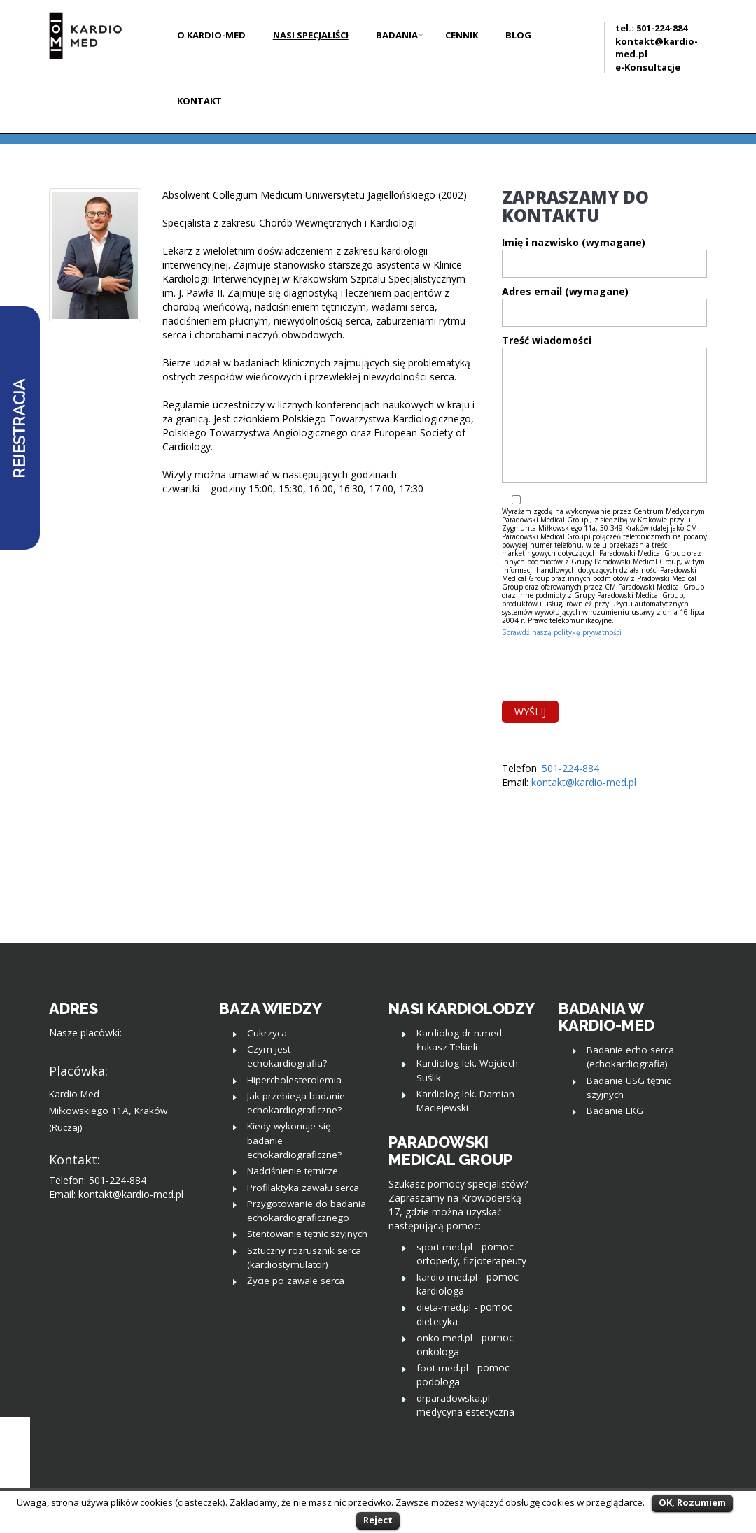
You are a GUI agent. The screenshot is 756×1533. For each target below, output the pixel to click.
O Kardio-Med (211, 35)
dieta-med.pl (443, 1307)
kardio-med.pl (446, 1277)
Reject (378, 1519)
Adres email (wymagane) (604, 309)
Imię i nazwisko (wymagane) (604, 260)
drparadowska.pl (453, 1398)
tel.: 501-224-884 (651, 28)
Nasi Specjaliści (311, 35)
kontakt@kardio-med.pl (583, 782)
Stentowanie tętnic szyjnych (307, 1233)
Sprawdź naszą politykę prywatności (562, 632)
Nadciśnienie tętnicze (292, 1170)
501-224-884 (570, 768)
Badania (397, 35)
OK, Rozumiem (692, 1502)
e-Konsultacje (647, 67)
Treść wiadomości (604, 413)
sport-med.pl (444, 1247)
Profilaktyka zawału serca (303, 1187)
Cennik (461, 35)
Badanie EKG (615, 1110)
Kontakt (199, 100)
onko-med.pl (444, 1338)
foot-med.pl (442, 1368)
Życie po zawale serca (295, 1280)
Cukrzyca (267, 1033)
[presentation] (608, 666)
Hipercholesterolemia (294, 1080)
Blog (518, 35)
